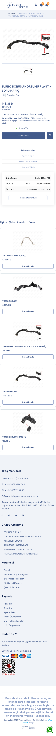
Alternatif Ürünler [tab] (28, 167)
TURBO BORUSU (9, 301)
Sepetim (8, 608)
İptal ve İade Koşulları (14, 578)
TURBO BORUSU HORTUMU (14, 437)
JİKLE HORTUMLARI (13, 540)
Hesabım (8, 603)
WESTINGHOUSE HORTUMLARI (18, 549)
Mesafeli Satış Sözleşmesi (16, 574)
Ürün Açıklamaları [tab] (28, 150)
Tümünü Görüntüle (28, 198)
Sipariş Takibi (10, 612)
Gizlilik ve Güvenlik (13, 583)
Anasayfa (11, 13)
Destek (7, 570)
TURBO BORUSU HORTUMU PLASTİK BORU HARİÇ (24, 346)
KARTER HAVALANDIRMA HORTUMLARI (22, 536)
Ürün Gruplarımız (12, 625)
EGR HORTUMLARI (12, 532)
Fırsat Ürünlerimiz (12, 616)
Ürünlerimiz (23, 13)
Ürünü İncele (28, 266)
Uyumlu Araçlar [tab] (28, 156)
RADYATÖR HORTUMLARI (16, 545)
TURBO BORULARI (37, 13)
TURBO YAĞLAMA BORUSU (14, 256)
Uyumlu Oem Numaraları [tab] (28, 161)
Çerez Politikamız (12, 587)
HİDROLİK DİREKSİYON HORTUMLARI (21, 553)
